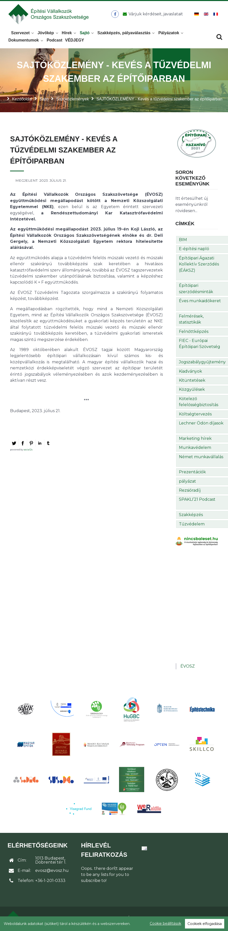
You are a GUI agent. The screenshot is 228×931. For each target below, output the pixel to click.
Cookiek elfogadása (204, 923)
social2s (28, 451)
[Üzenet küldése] (152, 15)
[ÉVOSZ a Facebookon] (115, 14)
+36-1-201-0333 (50, 882)
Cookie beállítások (165, 923)
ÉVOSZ (187, 667)
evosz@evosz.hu (52, 872)
